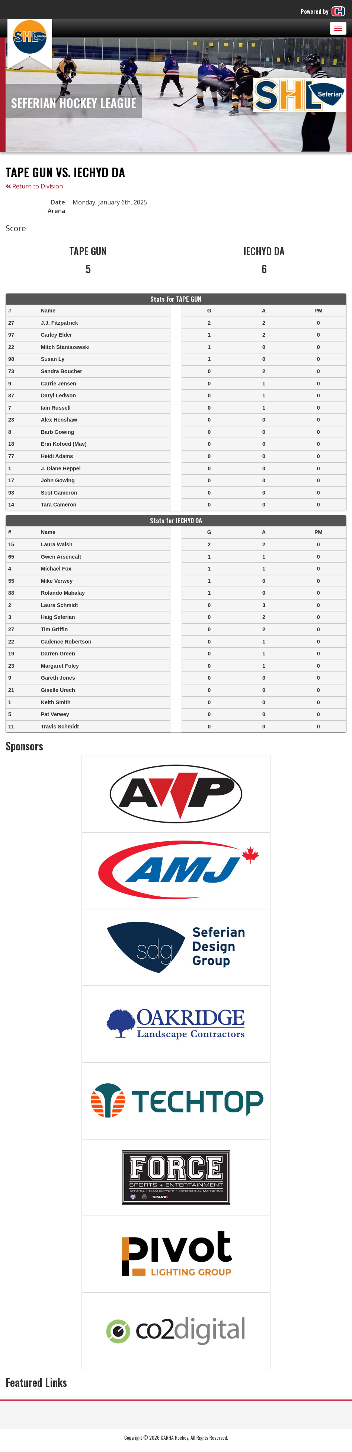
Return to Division (34, 186)
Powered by (323, 11)
